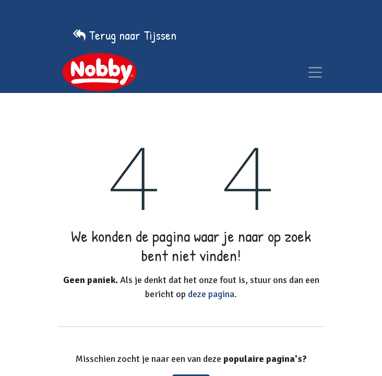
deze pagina (211, 294)
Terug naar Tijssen (132, 35)
